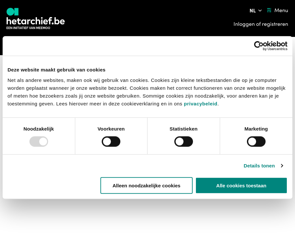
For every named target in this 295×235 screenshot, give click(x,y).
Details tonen (259, 165)
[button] (45, 211)
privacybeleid (200, 103)
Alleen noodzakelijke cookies (147, 185)
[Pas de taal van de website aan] (256, 10)
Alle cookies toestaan (241, 185)
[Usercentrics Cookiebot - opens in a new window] (258, 46)
